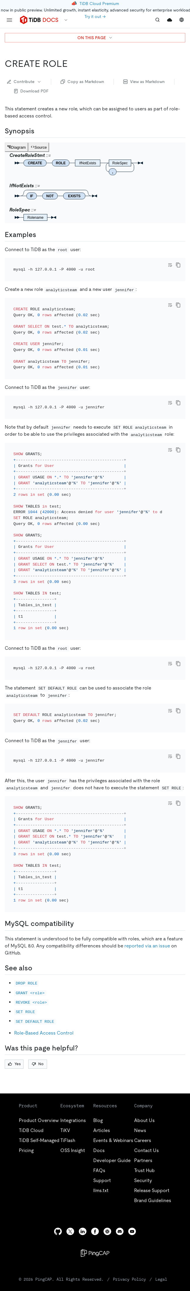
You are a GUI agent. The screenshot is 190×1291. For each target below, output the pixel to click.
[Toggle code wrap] (170, 265)
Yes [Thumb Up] (14, 999)
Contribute (24, 81)
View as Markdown (144, 81)
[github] (58, 1167)
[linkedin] (82, 1167)
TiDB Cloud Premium (99, 3)
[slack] (107, 1167)
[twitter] (70, 1167)
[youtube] (132, 1167)
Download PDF (31, 91)
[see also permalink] (37, 903)
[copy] (178, 265)
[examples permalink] (40, 234)
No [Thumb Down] (38, 999)
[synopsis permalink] (39, 131)
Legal (161, 1215)
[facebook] (95, 1167)
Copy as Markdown (82, 81)
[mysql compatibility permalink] (78, 859)
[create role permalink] (72, 63)
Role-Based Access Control (44, 969)
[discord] (120, 1167)
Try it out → (95, 16)
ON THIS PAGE (95, 37)
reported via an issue (147, 881)
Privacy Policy (129, 1215)
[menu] (9, 20)
